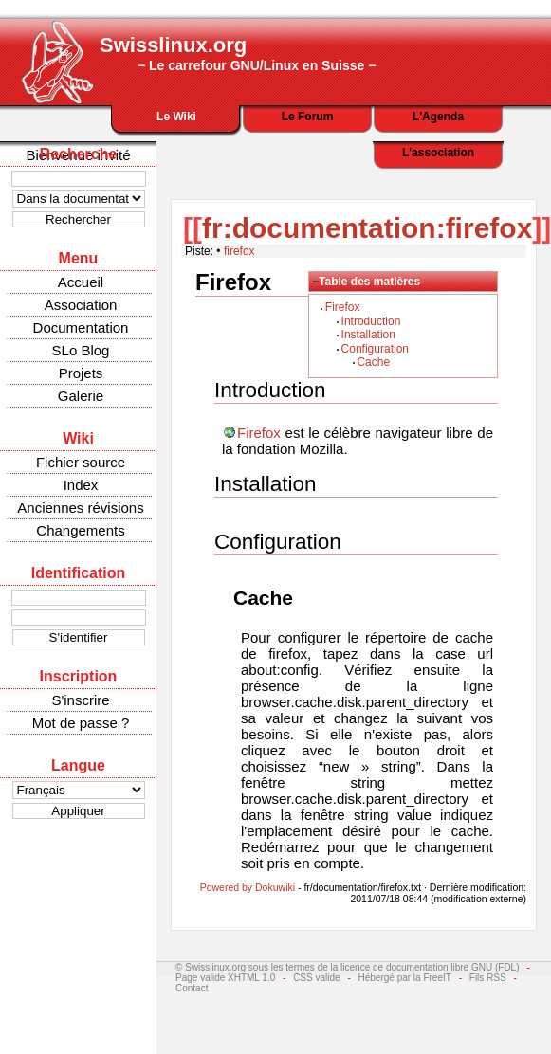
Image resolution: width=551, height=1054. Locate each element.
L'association (438, 152)
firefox (239, 251)
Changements (80, 530)
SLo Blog (81, 350)
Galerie (80, 396)
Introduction (371, 321)
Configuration (375, 348)
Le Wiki (176, 116)
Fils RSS (487, 977)
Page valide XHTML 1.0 (225, 977)
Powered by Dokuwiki (247, 887)
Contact (191, 988)
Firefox (342, 307)
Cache (373, 362)
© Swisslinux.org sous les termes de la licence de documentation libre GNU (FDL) (347, 967)
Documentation (81, 327)
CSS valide (316, 977)
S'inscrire (80, 700)
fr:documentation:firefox (367, 228)
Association (81, 305)
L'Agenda (438, 116)
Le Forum (308, 116)
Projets (81, 373)
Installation (368, 334)
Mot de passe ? (81, 723)
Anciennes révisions (80, 508)
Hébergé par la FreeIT (404, 977)
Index (81, 485)
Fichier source (80, 462)
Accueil (80, 282)
